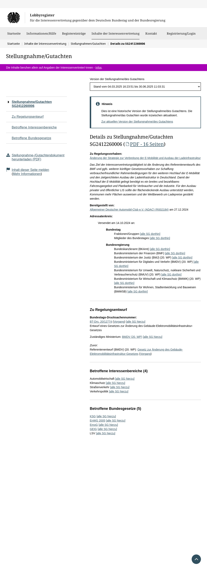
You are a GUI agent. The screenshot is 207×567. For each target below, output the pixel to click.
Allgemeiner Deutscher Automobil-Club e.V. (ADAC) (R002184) (129, 209)
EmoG (94, 424)
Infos (98, 67)
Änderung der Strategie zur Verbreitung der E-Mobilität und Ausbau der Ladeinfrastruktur (145, 158)
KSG (93, 416)
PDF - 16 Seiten (144, 144)
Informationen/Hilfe (41, 35)
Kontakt (151, 35)
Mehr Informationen (27, 174)
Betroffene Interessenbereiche (34, 127)
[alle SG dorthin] (150, 233)
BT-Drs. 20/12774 (101, 321)
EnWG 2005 (97, 420)
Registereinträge (74, 35)
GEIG (93, 429)
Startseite (14, 35)
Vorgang (119, 321)
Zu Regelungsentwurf (28, 116)
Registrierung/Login (181, 35)
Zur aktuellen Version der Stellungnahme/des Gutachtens (137, 121)
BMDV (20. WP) (132, 336)
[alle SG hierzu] (135, 321)
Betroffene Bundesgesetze (31, 138)
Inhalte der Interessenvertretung (115, 33)
